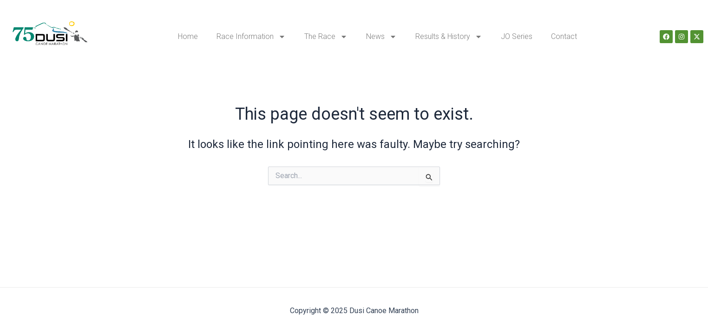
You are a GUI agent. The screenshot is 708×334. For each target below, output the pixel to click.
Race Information (251, 36)
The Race (325, 36)
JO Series (516, 36)
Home (188, 36)
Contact (564, 36)
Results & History (448, 36)
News (381, 36)
